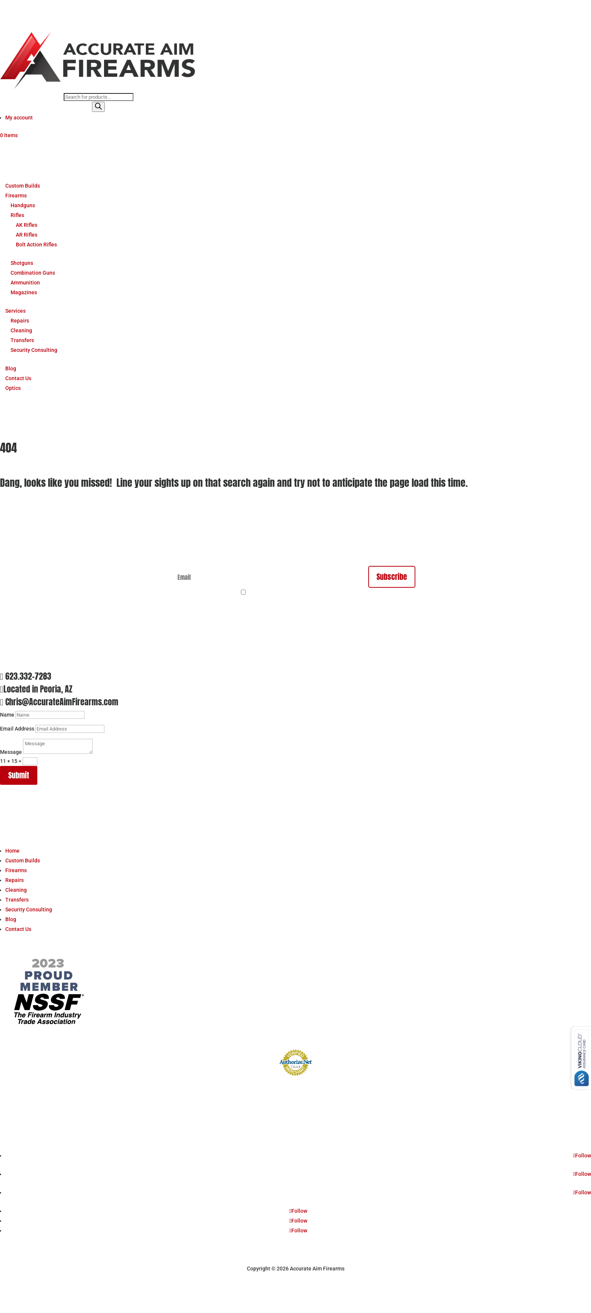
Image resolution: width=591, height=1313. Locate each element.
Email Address (17, 729)
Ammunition (25, 283)
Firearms (16, 196)
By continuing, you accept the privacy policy (300, 593)
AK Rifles (26, 225)
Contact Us (18, 378)
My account (19, 118)
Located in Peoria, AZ (37, 689)
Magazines (24, 292)
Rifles (17, 215)
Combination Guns (33, 273)
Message (11, 752)
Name (7, 715)
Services (15, 311)
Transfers (22, 340)
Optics (13, 388)
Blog (10, 368)
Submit (18, 775)
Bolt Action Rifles (36, 245)
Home (12, 851)
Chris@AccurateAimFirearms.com (61, 701)
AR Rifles (26, 235)
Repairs (20, 321)
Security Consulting (34, 350)
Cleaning (21, 330)
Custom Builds (22, 186)
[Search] (98, 107)
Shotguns (22, 263)
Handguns (23, 205)
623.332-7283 (28, 676)
